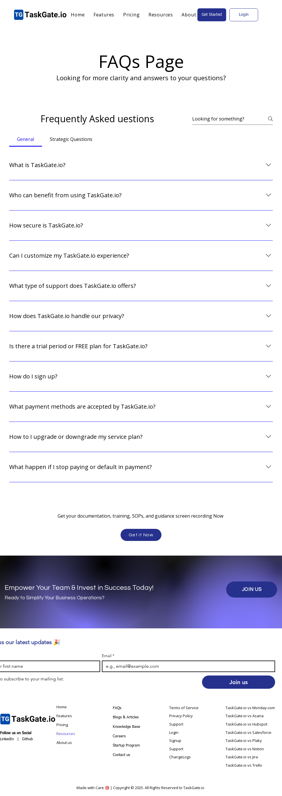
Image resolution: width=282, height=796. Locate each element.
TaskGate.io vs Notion (245, 748)
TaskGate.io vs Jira (242, 756)
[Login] (243, 14)
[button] (160, 15)
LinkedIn (7, 739)
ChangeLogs (180, 756)
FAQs (117, 708)
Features (64, 715)
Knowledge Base (127, 727)
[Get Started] (211, 14)
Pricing (62, 724)
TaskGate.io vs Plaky (244, 740)
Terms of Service (184, 707)
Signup (175, 740)
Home (61, 706)
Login (173, 732)
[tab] (25, 139)
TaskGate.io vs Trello (244, 765)
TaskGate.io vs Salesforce (248, 732)
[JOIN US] (251, 589)
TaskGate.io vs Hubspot (246, 724)
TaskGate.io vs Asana (245, 715)
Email (108, 655)
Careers (119, 736)
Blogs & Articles (126, 717)
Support (176, 724)
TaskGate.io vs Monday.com (250, 707)
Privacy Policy (181, 715)
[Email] (186, 666)
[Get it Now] (141, 535)
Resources (65, 733)
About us (64, 742)
